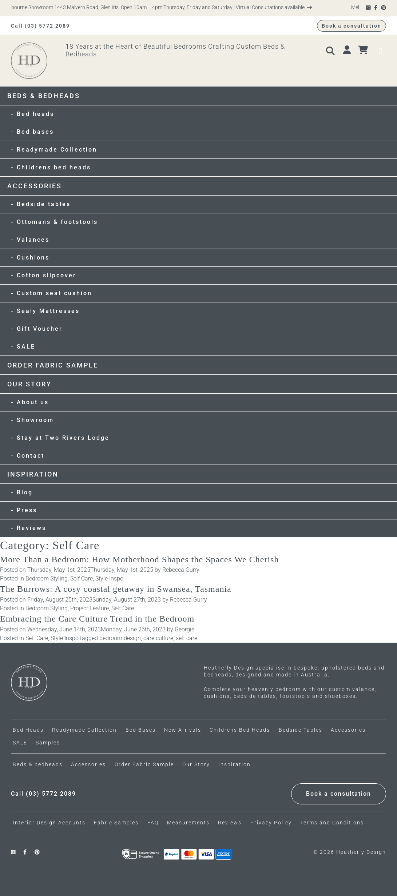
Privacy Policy (271, 822)
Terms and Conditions (332, 822)
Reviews (31, 528)
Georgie (184, 629)
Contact (30, 455)
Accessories (34, 186)
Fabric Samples (116, 822)
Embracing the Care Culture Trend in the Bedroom (97, 618)
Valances (33, 239)
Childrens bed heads (54, 167)
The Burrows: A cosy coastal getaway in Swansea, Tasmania (115, 589)
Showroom (35, 420)
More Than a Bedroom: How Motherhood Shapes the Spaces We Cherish (139, 559)
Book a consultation (351, 26)
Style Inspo (109, 578)
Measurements (188, 822)
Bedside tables (44, 204)
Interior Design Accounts (49, 822)
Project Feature (89, 608)
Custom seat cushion (54, 293)
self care (186, 638)
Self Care (81, 578)
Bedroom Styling (46, 578)
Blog (25, 492)
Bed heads (35, 114)
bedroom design (120, 638)
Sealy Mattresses (48, 311)
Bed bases (35, 131)
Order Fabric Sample (52, 365)
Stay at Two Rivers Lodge (63, 437)
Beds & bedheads (43, 96)
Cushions (33, 257)
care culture (158, 638)
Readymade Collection (57, 149)
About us (33, 402)
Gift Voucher (40, 328)
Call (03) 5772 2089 (40, 26)
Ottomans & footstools (57, 221)
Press (27, 510)
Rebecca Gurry (180, 569)
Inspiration (33, 474)
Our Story (29, 384)
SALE (26, 346)
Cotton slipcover (46, 275)
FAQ (153, 822)
